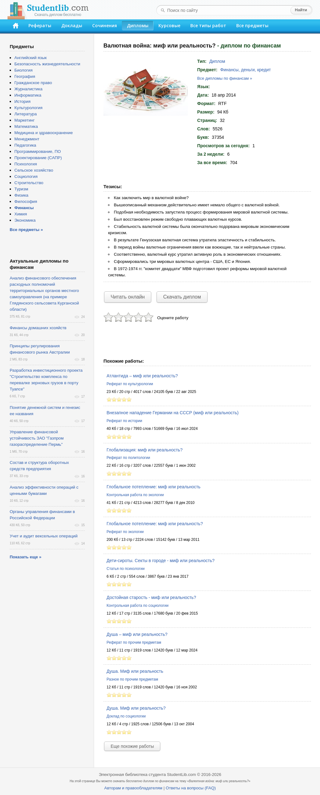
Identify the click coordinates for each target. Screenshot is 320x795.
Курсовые (169, 25)
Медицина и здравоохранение (43, 132)
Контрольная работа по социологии (137, 605)
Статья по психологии (126, 568)
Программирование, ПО (37, 151)
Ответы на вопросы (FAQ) (191, 788)
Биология (23, 70)
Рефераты (39, 25)
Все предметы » (26, 229)
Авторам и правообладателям (133, 788)
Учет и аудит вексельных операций (44, 536)
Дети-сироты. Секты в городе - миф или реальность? (161, 560)
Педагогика (25, 145)
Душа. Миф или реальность (135, 671)
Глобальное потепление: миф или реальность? (155, 523)
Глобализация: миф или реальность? (144, 449)
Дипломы (137, 25)
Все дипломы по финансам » (224, 78)
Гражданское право (33, 82)
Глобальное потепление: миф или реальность (153, 486)
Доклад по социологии (126, 716)
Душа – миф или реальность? (137, 634)
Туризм (21, 189)
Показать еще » (25, 557)
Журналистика (28, 89)
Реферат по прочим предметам (134, 642)
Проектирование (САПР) (38, 157)
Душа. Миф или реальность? (136, 708)
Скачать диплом (182, 296)
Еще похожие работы (132, 746)
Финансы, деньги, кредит (245, 69)
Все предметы (252, 25)
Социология (26, 176)
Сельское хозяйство (33, 170)
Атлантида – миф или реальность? (142, 375)
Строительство (28, 182)
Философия (25, 201)
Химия (20, 214)
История (22, 101)
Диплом (217, 61)
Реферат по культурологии (130, 384)
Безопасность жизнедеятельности (47, 64)
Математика (26, 126)
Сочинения (104, 25)
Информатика (27, 95)
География (24, 76)
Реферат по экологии (125, 532)
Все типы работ (208, 25)
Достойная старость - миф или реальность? (151, 597)
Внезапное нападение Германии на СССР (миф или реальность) (172, 412)
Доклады (71, 25)
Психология (25, 164)
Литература (25, 114)
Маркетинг (24, 120)
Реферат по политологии (128, 457)
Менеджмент (26, 139)
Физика (21, 195)
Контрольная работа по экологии (135, 495)
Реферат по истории (124, 421)
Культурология (28, 107)
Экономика (25, 220)
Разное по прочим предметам (132, 679)
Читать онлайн (128, 296)
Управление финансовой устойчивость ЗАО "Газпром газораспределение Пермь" (37, 438)
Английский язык (30, 57)
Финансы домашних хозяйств (38, 327)
